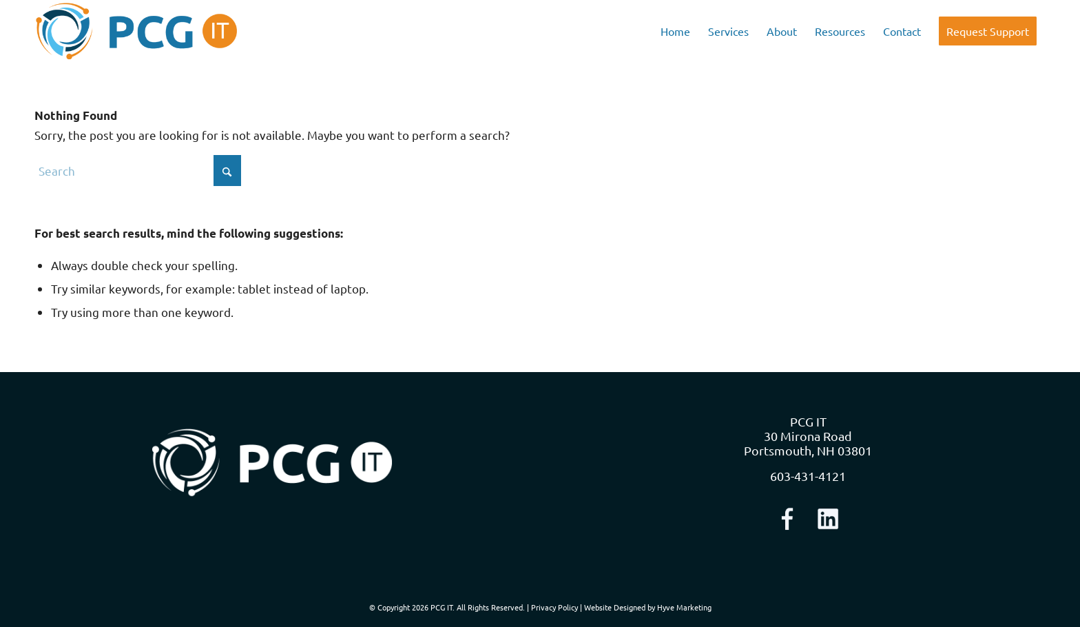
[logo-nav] (136, 31)
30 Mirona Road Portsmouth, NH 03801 (808, 443)
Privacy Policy (554, 607)
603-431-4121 (808, 476)
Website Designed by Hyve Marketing (648, 607)
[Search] (137, 170)
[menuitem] (675, 31)
